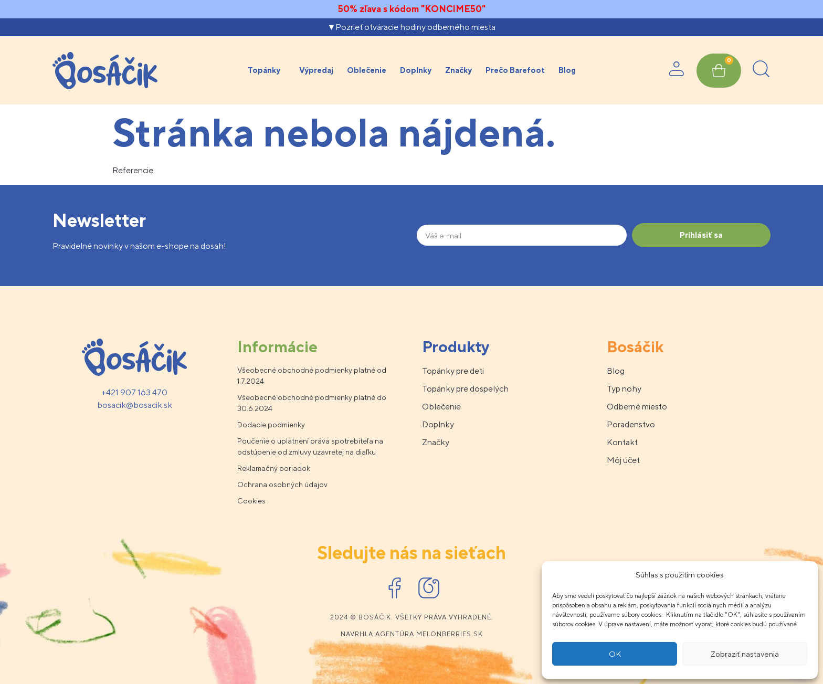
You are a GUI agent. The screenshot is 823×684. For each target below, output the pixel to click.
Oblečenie (366, 70)
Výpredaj (316, 70)
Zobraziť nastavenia (745, 653)
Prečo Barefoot (515, 70)
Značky (458, 70)
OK (615, 653)
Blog (567, 70)
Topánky (267, 70)
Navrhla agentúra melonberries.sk (412, 634)
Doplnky (415, 70)
